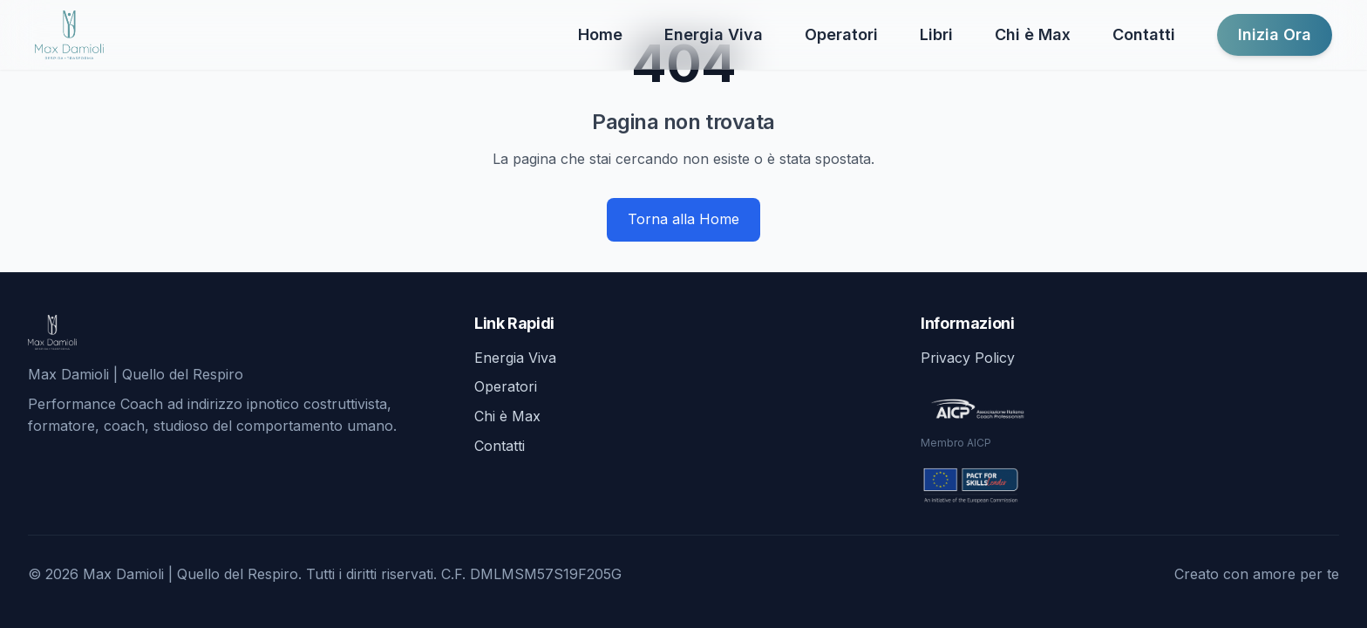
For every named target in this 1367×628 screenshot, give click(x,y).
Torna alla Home (683, 219)
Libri (936, 34)
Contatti (1143, 34)
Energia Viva (713, 34)
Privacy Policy (968, 357)
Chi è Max (1033, 34)
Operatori (841, 34)
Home (600, 34)
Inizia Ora (1274, 34)
